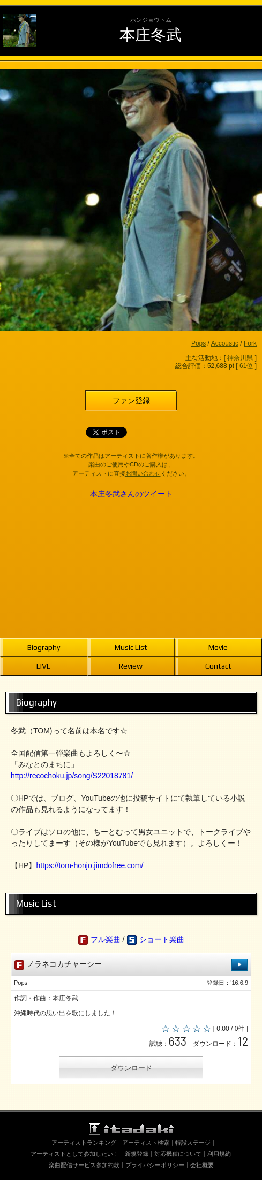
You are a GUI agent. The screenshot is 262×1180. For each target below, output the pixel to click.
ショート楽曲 (161, 939)
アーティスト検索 (145, 1142)
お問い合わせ (143, 473)
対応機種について (177, 1154)
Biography (43, 647)
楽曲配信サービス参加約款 (84, 1165)
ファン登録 (131, 400)
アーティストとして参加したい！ (75, 1154)
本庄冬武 (150, 34)
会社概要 (202, 1165)
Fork (250, 343)
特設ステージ (193, 1142)
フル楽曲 (106, 939)
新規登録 (136, 1154)
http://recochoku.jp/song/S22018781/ (72, 775)
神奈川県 (240, 358)
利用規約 (219, 1154)
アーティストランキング (83, 1142)
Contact (218, 666)
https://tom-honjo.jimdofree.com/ (89, 865)
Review (131, 666)
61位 (246, 366)
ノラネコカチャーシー (131, 965)
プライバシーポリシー (154, 1165)
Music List (131, 647)
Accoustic (224, 343)
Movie (218, 647)
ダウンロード (131, 1068)
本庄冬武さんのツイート (131, 493)
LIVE (43, 666)
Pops (198, 343)
